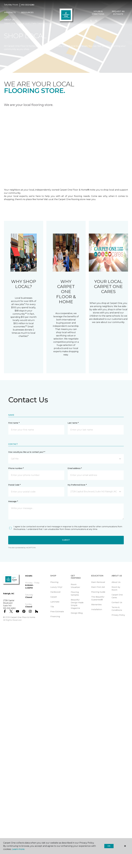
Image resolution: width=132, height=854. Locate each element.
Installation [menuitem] (96, 609)
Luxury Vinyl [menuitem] (56, 587)
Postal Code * (14, 485)
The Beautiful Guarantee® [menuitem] (97, 598)
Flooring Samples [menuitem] (75, 593)
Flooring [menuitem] (54, 582)
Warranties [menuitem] (96, 604)
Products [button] (10, 12)
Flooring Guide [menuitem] (98, 592)
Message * (13, 501)
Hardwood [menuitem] (55, 592)
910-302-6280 (27, 5)
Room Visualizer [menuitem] (75, 585)
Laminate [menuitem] (54, 602)
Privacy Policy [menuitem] (118, 615)
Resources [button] (27, 12)
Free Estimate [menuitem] (57, 611)
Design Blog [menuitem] (77, 613)
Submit (66, 540)
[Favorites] (96, 21)
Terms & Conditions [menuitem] (117, 608)
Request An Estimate (118, 12)
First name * (13, 423)
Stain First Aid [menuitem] (98, 587)
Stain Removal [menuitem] (98, 582)
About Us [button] (9, 20)
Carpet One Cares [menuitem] (117, 596)
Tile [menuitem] (52, 606)
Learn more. (18, 849)
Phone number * (16, 468)
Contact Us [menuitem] (117, 602)
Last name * (73, 423)
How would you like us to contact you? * (26, 452)
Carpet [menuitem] (53, 597)
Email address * (75, 468)
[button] (91, 21)
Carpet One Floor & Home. (23, 617)
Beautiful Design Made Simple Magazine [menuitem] (77, 604)
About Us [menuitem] (116, 582)
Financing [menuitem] (55, 616)
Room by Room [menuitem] (116, 588)
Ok (108, 846)
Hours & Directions (98, 12)
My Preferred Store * (77, 485)
